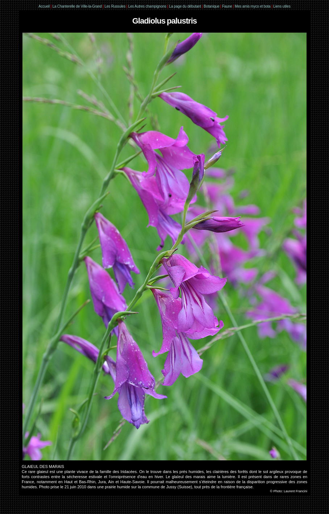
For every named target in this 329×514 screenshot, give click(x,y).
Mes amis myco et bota (253, 6)
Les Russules (115, 6)
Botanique (211, 6)
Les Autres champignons (147, 6)
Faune (227, 6)
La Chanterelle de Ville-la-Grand (78, 6)
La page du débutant (185, 6)
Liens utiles (282, 6)
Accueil (44, 6)
